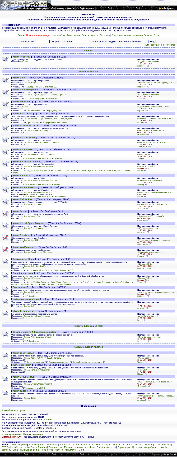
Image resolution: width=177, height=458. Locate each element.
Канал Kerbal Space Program (28, 223)
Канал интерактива (33, 362)
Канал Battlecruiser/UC (61, 270)
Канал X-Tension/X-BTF (25, 125)
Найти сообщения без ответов (159, 44)
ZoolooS (48, 118)
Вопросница (143, 154)
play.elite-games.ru (23, 311)
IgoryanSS (35, 216)
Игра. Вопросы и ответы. (149, 337)
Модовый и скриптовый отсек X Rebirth (41, 184)
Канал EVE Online (22, 199)
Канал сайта (19, 391)
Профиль (105, 35)
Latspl (139, 320)
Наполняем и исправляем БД (151, 130)
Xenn (139, 282)
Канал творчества (22, 353)
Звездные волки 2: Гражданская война (34, 332)
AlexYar (140, 308)
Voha (33, 370)
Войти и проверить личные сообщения (132, 35)
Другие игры (20, 287)
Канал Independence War (36, 270)
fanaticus (141, 341)
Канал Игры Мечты (23, 377)
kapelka (140, 111)
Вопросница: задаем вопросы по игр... (155, 192)
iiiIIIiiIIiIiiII (141, 66)
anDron (53, 180)
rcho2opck (141, 400)
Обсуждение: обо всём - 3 (149, 95)
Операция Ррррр (51, 111)
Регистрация (73, 35)
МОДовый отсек (32, 111)
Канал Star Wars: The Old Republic (54, 284)
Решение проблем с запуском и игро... (155, 118)
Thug (139, 158)
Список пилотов (90, 35)
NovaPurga (35, 180)
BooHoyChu (142, 244)
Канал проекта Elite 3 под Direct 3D (39, 87)
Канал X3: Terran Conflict (26, 161)
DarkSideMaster (42, 266)
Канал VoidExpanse (23, 247)
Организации (30, 123)
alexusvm (45, 180)
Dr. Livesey (142, 135)
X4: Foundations (162, 444)
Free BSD (142, 370)
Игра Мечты (71, 449)
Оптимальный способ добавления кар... (156, 396)
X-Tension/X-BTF (81, 444)
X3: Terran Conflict (132, 444)
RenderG (35, 118)
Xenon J (47, 142)
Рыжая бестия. (145, 358)
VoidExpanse (66, 447)
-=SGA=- (40, 358)
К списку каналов (11, 434)
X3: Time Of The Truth (105, 170)
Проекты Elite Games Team (88, 326)
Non (32, 130)
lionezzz (38, 292)
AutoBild (34, 240)
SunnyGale (35, 95)
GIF (65, 95)
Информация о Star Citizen (53, 123)
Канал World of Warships (59, 282)
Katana (25, 62)
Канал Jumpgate (101, 282)
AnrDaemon (36, 204)
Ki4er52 (48, 419)
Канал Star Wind (82, 282)
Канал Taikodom (120, 282)
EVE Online (7, 447)
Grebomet (141, 386)
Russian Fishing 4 (146, 278)
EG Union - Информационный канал (39, 99)
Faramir (140, 256)
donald (33, 398)
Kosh (33, 358)
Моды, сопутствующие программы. (153, 240)
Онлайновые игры (23, 273)
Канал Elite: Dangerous (25, 89)
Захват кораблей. (146, 166)
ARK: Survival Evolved (148, 316)
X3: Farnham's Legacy (81, 170)
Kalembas (39, 337)
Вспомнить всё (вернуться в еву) (152, 204)
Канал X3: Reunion (23, 149)
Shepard (47, 130)
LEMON (140, 123)
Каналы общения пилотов (88, 347)
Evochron (53, 447)
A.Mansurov (36, 278)
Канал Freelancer (22, 101)
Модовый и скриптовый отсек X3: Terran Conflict (46, 170)
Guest (40, 228)
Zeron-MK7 (142, 147)
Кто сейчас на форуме (13, 410)
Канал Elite (19, 77)
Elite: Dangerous (37, 444)
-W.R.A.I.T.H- (58, 118)
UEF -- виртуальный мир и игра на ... (154, 382)
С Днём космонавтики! (148, 62)
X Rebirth (147, 444)
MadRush (141, 87)
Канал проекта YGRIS (33, 388)
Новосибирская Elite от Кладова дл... (154, 83)
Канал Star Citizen (22, 113)
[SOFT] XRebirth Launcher (149, 180)
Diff (37, 370)
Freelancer (52, 444)
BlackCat (141, 232)
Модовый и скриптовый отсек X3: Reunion (42, 158)
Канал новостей (21, 56)
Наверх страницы (33, 434)
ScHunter (141, 208)
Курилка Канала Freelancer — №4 (153, 106)
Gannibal (39, 130)
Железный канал (22, 365)
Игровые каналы (88, 71)
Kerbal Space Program (35, 447)
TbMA (139, 99)
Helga (33, 83)
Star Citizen (65, 444)
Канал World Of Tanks (34, 282)
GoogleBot (23, 194)
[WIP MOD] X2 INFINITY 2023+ (151, 142)
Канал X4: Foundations (25, 187)
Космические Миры (23, 259)
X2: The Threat (99, 444)
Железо (59, 449)
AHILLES (48, 358)
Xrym (60, 95)
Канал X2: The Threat (24, 137)
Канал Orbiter (20, 211)
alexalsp (51, 154)
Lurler (39, 252)
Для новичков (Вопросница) (150, 216)
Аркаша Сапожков (49, 95)
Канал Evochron (21, 235)
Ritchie (140, 170)
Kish (33, 266)
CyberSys (141, 220)
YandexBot (33, 194)
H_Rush (68, 118)
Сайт (81, 449)
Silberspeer (47, 252)
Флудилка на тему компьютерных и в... (155, 292)
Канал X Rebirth (21, 175)
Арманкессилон (38, 166)
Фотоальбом (58, 35)
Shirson (34, 228)
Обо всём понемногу (147, 228)
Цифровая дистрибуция (26, 299)
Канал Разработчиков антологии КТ (87, 362)
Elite (24, 444)
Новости (88, 50)
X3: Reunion (115, 444)
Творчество (47, 449)
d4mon (48, 337)
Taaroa (140, 362)
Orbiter (18, 447)
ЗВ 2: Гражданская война (26, 449)
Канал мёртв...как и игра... (150, 252)
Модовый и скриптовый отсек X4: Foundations (44, 196)
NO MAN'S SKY (145, 264)
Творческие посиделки (56, 362)
